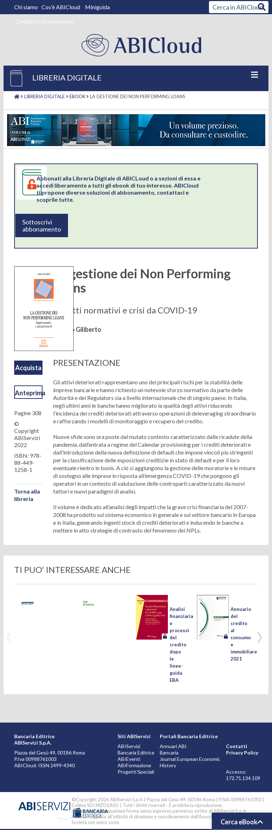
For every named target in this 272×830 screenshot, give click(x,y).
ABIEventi (129, 759)
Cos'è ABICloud (61, 7)
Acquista (28, 368)
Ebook (77, 96)
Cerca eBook (242, 822)
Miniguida (97, 7)
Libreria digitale (44, 96)
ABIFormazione (134, 765)
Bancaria (169, 753)
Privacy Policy (242, 753)
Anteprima (28, 393)
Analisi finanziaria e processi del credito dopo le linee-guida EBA (181, 644)
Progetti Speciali (136, 772)
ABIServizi (129, 746)
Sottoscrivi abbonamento (41, 225)
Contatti (236, 746)
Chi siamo (26, 7)
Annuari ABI (173, 746)
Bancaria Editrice (136, 753)
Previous (8, 637)
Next (259, 637)
